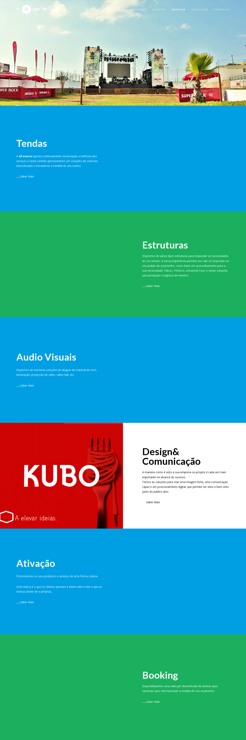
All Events (50, 9)
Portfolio (222, 9)
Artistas (159, 9)
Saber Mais (25, 176)
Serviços (179, 9)
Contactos (199, 9)
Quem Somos (115, 9)
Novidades (139, 9)
